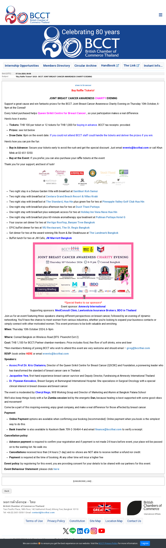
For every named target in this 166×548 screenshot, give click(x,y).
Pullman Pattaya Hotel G (110, 217)
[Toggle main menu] (160, 15)
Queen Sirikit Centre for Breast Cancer (62, 113)
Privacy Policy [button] (56, 521)
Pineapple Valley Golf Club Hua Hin (123, 201)
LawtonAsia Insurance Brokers (97, 310)
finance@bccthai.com (108, 429)
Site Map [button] (95, 521)
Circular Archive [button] (85, 65)
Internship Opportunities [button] (22, 65)
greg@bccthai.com (138, 348)
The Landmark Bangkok (103, 232)
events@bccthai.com (136, 147)
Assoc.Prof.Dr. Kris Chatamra (27, 365)
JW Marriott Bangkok (59, 238)
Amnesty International (92, 306)
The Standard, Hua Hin (59, 201)
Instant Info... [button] (153, 65)
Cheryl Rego (42, 392)
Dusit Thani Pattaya (88, 206)
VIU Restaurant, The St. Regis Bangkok (66, 227)
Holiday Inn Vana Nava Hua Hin (99, 212)
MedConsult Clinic (66, 310)
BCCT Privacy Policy (108, 543)
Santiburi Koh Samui (85, 191)
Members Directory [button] (56, 65)
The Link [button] (131, 65)
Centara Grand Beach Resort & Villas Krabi (72, 196)
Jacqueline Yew (18, 375)
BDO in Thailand (126, 310)
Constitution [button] (77, 521)
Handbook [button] (110, 65)
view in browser (83, 85)
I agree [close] (145, 543)
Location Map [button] (114, 521)
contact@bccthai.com (43, 512)
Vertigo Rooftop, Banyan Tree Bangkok (71, 222)
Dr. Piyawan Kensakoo (22, 381)
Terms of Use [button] (34, 521)
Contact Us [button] (134, 521)
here (56, 469)
